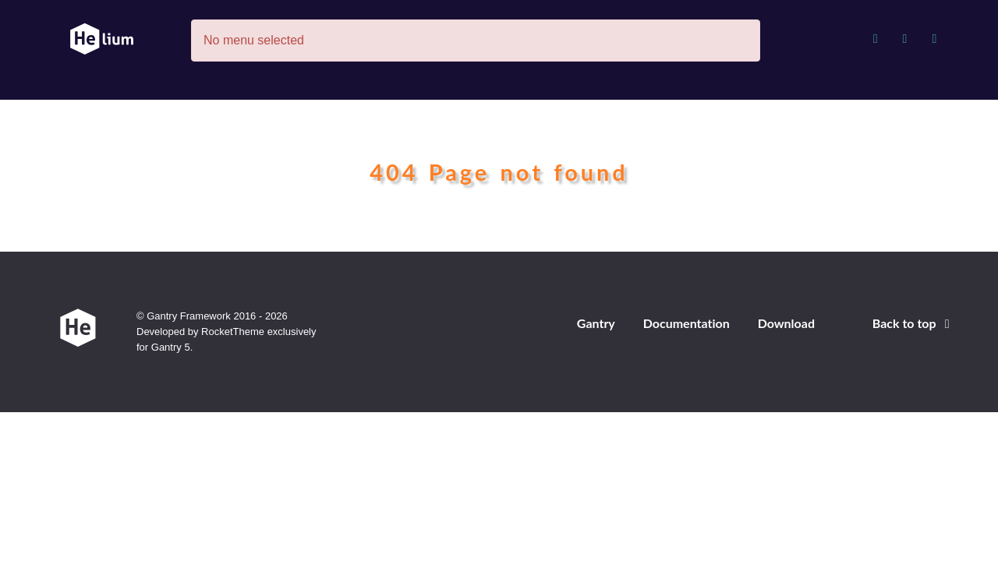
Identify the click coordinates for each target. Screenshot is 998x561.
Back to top (913, 323)
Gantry (596, 323)
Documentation (686, 323)
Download (786, 323)
